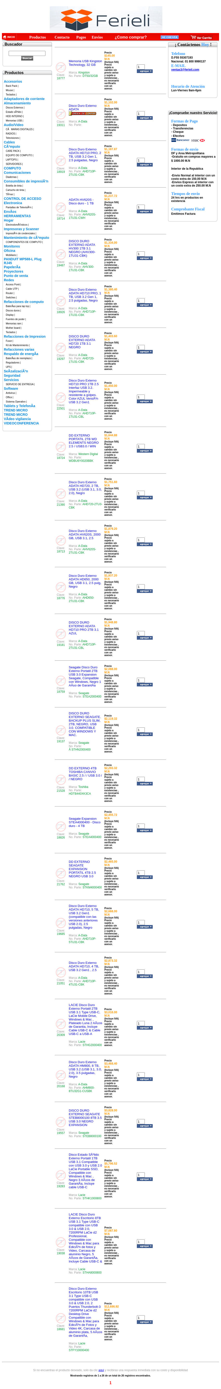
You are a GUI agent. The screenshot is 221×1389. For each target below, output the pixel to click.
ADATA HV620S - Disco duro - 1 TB (81, 201)
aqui (101, 1370)
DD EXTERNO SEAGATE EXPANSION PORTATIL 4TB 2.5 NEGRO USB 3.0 (82, 869)
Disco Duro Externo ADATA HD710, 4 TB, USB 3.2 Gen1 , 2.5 (84, 966)
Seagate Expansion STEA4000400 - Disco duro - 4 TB (85, 822)
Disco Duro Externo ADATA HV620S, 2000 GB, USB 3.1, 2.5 (85, 534)
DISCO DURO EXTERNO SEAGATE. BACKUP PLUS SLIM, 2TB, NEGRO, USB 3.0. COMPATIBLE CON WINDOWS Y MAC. (85, 724)
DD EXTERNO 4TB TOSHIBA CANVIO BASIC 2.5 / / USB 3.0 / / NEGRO (85, 773)
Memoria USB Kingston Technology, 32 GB (85, 63)
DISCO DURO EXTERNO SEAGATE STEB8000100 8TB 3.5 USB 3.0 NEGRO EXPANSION (85, 1118)
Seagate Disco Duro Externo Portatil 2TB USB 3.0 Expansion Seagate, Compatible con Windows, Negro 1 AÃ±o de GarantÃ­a (85, 676)
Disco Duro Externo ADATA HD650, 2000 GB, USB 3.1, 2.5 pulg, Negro (85, 581)
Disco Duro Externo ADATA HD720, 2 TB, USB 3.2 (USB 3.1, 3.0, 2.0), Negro (85, 487)
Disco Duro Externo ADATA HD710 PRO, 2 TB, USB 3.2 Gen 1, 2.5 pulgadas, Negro (85, 155)
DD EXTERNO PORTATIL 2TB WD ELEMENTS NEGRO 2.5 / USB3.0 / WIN (84, 441)
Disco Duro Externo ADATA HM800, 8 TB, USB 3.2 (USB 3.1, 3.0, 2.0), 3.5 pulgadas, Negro (85, 1069)
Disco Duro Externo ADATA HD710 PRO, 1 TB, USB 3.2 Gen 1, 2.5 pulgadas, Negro (85, 295)
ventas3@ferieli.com (185, 69)
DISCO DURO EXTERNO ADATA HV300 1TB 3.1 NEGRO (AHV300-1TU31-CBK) (82, 248)
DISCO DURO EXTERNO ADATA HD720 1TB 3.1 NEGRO (82, 342)
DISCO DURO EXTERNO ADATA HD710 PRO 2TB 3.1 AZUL (84, 628)
